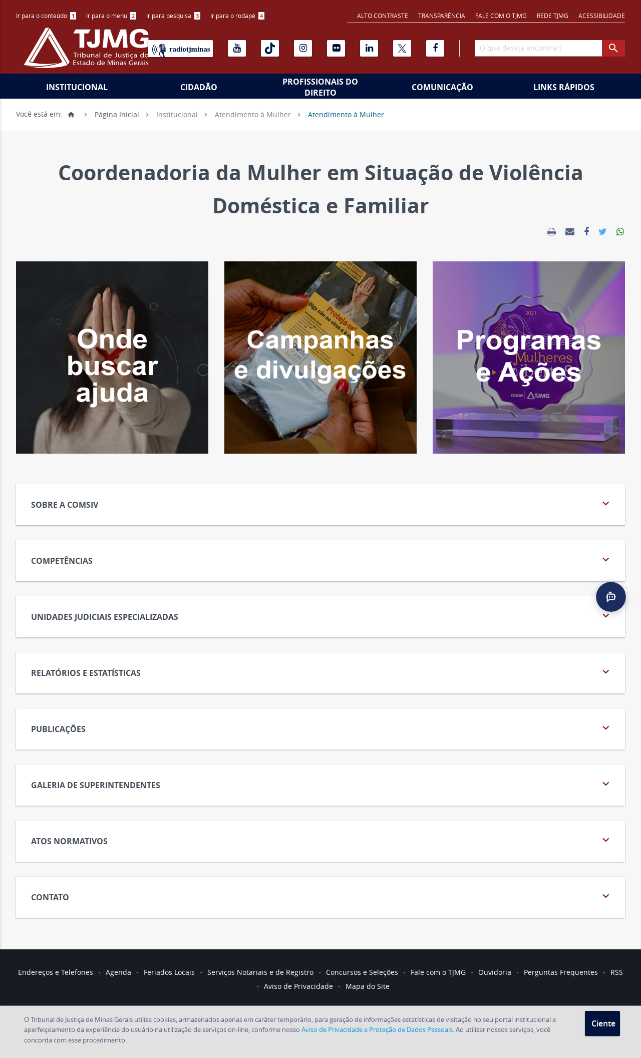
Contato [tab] (321, 896)
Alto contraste (382, 16)
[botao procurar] (613, 48)
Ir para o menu (111, 16)
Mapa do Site (368, 986)
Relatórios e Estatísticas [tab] (321, 671)
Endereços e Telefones (55, 972)
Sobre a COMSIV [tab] (321, 503)
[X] (402, 48)
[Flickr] (336, 48)
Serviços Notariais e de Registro (260, 972)
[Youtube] (237, 48)
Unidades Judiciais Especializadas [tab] (321, 615)
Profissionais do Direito (320, 87)
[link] (551, 231)
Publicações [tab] (321, 728)
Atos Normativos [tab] (321, 840)
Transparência (441, 16)
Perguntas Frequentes (561, 972)
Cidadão (198, 87)
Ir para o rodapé (237, 16)
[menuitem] (46, 16)
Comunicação (442, 87)
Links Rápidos (563, 87)
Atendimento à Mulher (253, 114)
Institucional (77, 87)
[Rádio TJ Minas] (180, 48)
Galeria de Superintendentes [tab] (321, 784)
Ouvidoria (494, 972)
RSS (616, 972)
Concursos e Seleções (362, 972)
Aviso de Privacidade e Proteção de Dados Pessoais (377, 1029)
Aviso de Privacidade (298, 986)
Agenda (118, 972)
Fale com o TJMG (501, 16)
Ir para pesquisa (173, 16)
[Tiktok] (270, 48)
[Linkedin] (369, 48)
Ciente (603, 1023)
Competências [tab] (321, 559)
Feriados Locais (169, 972)
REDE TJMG (552, 16)
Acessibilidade (601, 16)
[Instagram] (303, 48)
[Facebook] (435, 48)
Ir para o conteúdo (46, 16)
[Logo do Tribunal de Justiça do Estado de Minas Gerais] (88, 53)
